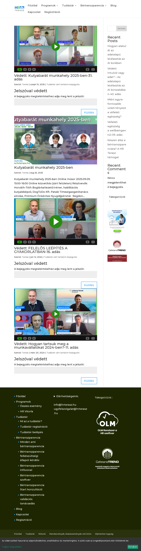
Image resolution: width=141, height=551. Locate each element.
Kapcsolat (34, 12)
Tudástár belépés (31, 432)
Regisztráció (52, 12)
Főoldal (32, 6)
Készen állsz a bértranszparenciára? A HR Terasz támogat (116, 149)
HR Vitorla (26, 411)
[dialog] (70, 544)
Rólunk (42, 534)
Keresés (121, 28)
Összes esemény (31, 406)
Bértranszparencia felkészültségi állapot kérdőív (32, 456)
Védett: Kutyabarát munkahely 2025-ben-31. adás (53, 77)
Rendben (132, 547)
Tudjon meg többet (11, 547)
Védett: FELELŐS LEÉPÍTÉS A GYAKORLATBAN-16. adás (40, 250)
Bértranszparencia (92, 6)
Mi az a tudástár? (31, 421)
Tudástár (68, 6)
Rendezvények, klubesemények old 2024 (70, 534)
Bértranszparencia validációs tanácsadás (32, 499)
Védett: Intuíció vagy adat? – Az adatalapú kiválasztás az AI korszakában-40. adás (116, 81)
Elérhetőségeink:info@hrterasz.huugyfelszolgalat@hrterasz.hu (70, 405)
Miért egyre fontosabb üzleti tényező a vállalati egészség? (116, 108)
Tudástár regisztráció (34, 426)
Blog (113, 6)
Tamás (25, 84)
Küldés (89, 112)
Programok (48, 6)
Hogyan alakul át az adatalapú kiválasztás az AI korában (116, 55)
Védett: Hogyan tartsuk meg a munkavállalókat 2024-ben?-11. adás (46, 346)
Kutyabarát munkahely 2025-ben (43, 167)
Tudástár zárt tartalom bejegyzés (63, 84)
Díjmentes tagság (104, 534)
